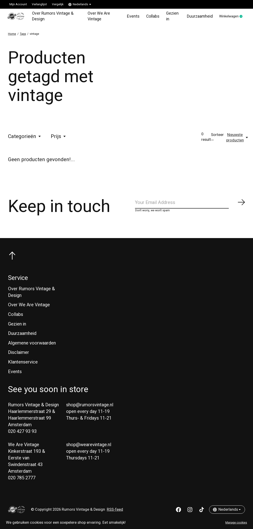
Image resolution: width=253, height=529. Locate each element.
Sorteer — (217, 138)
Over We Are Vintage (96, 16)
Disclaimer (18, 355)
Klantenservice (23, 364)
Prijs (58, 137)
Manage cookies (236, 523)
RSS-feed (115, 512)
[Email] (190, 204)
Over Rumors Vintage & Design (53, 16)
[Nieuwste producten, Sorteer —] (237, 138)
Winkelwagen (230, 17)
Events (129, 17)
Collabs (149, 17)
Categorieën (24, 137)
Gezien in (168, 16)
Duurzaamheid (195, 17)
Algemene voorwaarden (32, 345)
